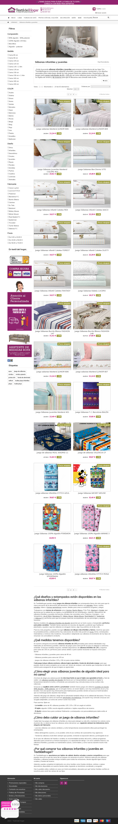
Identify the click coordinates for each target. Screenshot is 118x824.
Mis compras (39, 783)
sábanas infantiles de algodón (59, 623)
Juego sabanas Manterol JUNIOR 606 (52, 371)
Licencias (12, 177)
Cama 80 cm (13, 55)
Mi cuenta (37, 778)
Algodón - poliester (16, 47)
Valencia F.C (39, 618)
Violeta (11, 95)
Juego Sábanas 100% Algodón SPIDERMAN (52, 575)
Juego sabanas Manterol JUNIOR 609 (92, 129)
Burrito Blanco (77, 610)
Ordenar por (85, 86)
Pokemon (12, 194)
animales (89, 605)
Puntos (11, 171)
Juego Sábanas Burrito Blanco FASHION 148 (91, 332)
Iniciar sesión (100, 13)
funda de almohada (24, 377)
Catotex (12, 202)
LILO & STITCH (14, 191)
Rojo (10, 127)
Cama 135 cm (14, 70)
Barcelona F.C (14, 197)
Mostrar (70, 89)
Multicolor (12, 139)
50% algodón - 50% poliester (19, 38)
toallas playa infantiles (22, 380)
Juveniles (12, 159)
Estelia (101, 610)
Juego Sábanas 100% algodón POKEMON (52, 533)
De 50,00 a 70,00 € (16, 243)
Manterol (94, 610)
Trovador (12, 223)
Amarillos (12, 136)
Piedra (11, 133)
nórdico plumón (21, 374)
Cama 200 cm (14, 84)
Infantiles (12, 150)
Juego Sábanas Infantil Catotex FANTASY (52, 291)
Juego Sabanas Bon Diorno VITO (92, 169)
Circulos (11, 156)
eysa (10, 371)
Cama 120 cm (14, 64)
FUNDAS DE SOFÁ (30, 18)
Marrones (12, 113)
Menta (11, 116)
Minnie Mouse (79, 616)
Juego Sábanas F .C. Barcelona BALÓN (91, 412)
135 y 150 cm (102, 75)
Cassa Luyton (14, 188)
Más (105, 81)
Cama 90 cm (13, 58)
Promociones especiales (17, 783)
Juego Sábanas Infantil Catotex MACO (91, 210)
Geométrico (13, 153)
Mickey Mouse (68, 616)
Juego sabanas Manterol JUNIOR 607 (92, 371)
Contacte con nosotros (17, 789)
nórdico (10, 374)
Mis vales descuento (42, 789)
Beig (10, 125)
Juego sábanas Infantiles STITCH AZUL (52, 493)
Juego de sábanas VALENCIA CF (92, 452)
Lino (10, 130)
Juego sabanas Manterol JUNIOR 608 (52, 129)
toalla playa (18, 384)
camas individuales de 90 (54, 75)
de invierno (57, 77)
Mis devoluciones (41, 786)
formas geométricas (54, 607)
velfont (10, 380)
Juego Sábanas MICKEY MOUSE (92, 493)
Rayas (11, 162)
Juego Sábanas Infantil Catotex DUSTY (92, 250)
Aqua (11, 110)
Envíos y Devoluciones (17, 796)
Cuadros (12, 174)
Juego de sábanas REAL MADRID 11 (52, 452)
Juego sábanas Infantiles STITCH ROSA (92, 574)
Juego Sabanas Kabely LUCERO (92, 291)
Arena (11, 101)
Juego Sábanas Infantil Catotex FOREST (52, 250)
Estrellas (12, 168)
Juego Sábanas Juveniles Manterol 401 (52, 412)
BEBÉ (80, 18)
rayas (92, 632)
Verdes (11, 104)
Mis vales (38, 799)
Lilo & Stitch (47, 616)
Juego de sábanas (19, 371)
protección (11, 377)
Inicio (13, 18)
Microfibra (12, 44)
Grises (11, 98)
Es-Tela (11, 205)
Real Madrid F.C (90, 616)
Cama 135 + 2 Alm (15, 67)
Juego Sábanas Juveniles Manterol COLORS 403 (52, 170)
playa (10, 384)
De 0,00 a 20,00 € (15, 237)
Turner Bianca (14, 226)
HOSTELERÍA (88, 18)
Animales (12, 180)
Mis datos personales (43, 796)
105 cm (69, 75)
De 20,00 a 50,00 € (16, 240)
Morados (12, 107)
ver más (12, 817)
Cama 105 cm (14, 61)
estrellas (37, 607)
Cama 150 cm (14, 72)
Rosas (11, 119)
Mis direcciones (40, 793)
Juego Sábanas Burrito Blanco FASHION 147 (52, 332)
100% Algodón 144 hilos (17, 41)
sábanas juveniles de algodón (52, 680)
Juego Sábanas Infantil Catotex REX (52, 210)
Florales (12, 165)
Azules (11, 93)
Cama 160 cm (14, 78)
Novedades (13, 786)
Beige (11, 122)
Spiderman (100, 616)
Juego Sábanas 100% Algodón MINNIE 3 (92, 533)
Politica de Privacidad (16, 793)
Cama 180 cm (14, 81)
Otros (11, 148)
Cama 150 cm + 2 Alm (17, 75)
